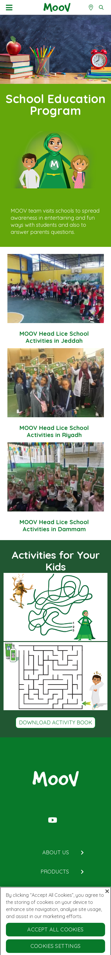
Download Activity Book (55, 722)
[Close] (107, 893)
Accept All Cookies (55, 931)
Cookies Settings (55, 947)
